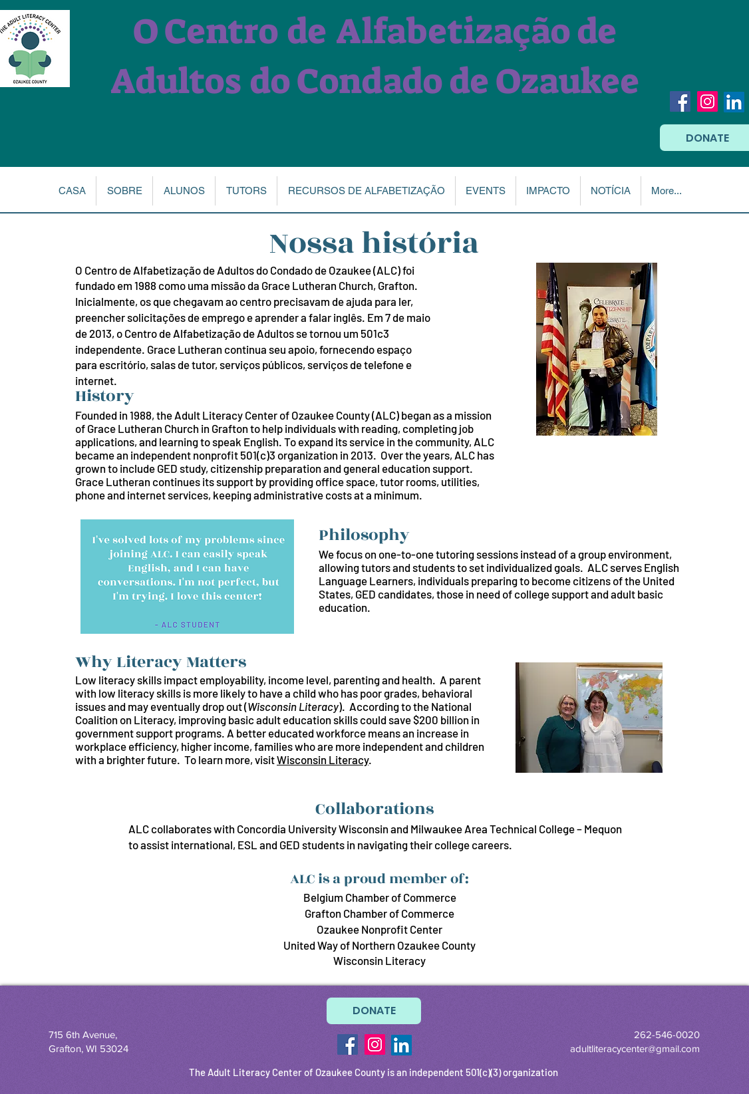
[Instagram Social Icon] (707, 101)
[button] (124, 190)
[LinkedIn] (734, 102)
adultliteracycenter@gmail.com (635, 1048)
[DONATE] (374, 1011)
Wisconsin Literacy (323, 759)
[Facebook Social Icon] (680, 101)
